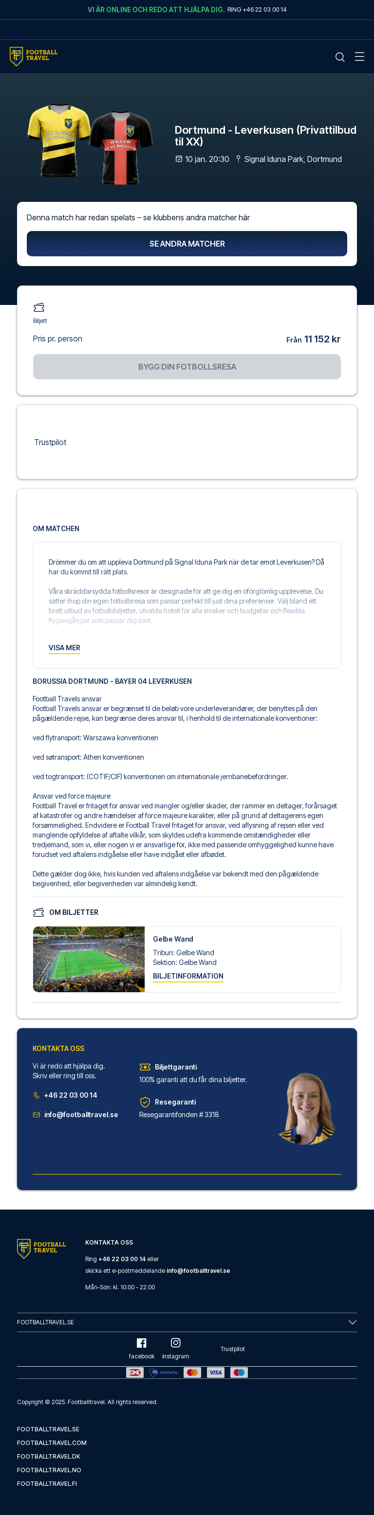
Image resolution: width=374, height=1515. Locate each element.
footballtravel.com (52, 1442)
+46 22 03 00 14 (65, 1095)
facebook (141, 1349)
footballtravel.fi (47, 1483)
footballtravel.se (48, 1429)
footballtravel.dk (48, 1456)
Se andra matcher (187, 244)
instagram (175, 1349)
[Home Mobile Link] (33, 56)
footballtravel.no (49, 1470)
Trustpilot (50, 442)
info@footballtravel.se (75, 1114)
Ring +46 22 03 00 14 (257, 9)
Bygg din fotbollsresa (187, 367)
